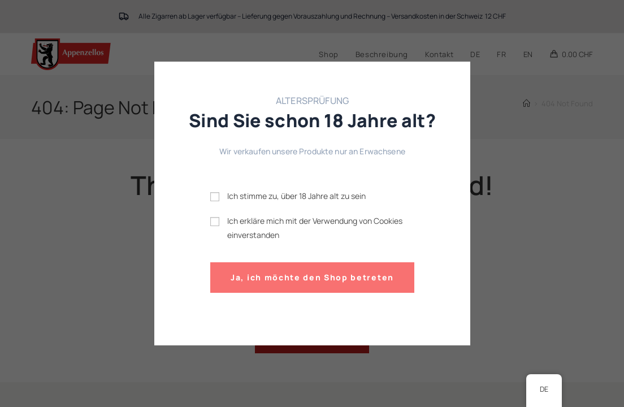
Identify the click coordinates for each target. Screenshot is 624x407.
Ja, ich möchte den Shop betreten (312, 277)
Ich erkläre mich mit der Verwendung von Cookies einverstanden (314, 227)
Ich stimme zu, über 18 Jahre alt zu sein (296, 195)
